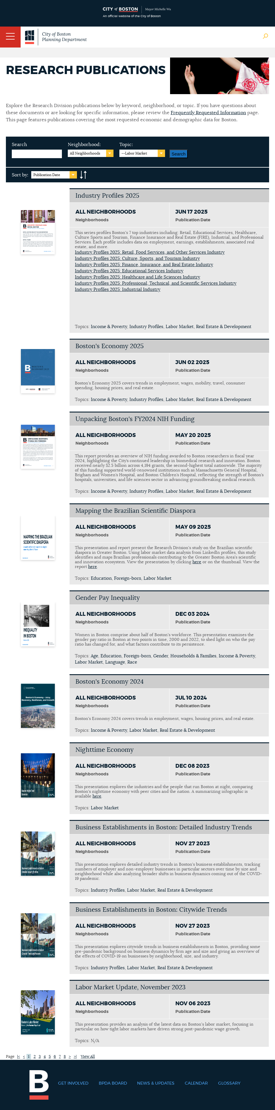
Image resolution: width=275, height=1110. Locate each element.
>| (75, 1057)
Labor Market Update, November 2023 (130, 987)
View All (88, 1057)
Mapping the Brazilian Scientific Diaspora (135, 511)
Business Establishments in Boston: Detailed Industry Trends (163, 827)
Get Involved (73, 1083)
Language (115, 662)
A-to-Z (83, 175)
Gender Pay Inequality (107, 598)
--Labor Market (134, 153)
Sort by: (20, 175)
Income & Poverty (109, 327)
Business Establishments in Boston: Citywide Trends (151, 910)
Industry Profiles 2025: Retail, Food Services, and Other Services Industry (150, 252)
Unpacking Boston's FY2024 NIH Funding (135, 419)
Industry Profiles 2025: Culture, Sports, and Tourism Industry (137, 258)
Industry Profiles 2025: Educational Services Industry (129, 271)
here (196, 562)
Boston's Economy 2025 (109, 346)
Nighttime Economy (104, 750)
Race (132, 662)
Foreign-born (127, 578)
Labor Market (180, 327)
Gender (160, 656)
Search (19, 144)
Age (94, 656)
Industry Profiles (146, 327)
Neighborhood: (84, 144)
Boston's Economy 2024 (109, 682)
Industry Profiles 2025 (107, 196)
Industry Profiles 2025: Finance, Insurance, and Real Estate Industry (144, 265)
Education (101, 578)
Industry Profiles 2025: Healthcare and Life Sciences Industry (137, 277)
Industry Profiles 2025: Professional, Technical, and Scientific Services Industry (155, 283)
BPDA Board (113, 1083)
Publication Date (46, 175)
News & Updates (155, 1083)
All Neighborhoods (85, 153)
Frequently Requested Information (208, 112)
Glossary (229, 1083)
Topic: (126, 144)
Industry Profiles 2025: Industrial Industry (117, 289)
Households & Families (193, 656)
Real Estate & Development (223, 327)
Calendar (196, 1083)
